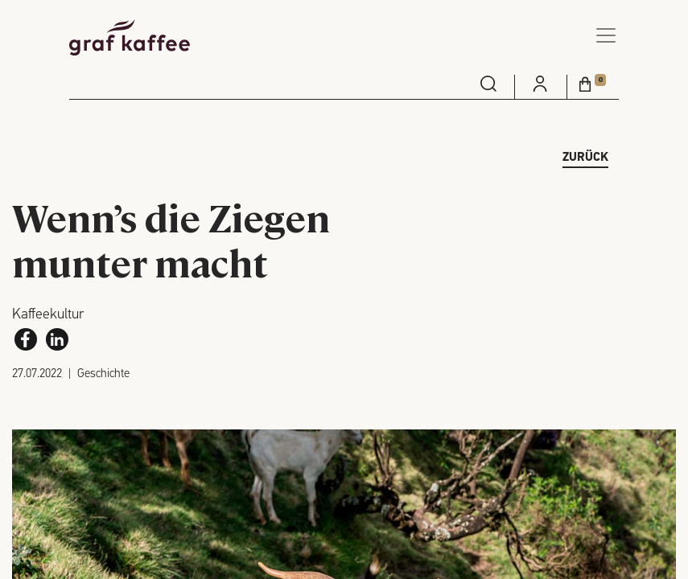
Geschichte (103, 374)
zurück (585, 158)
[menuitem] (488, 83)
